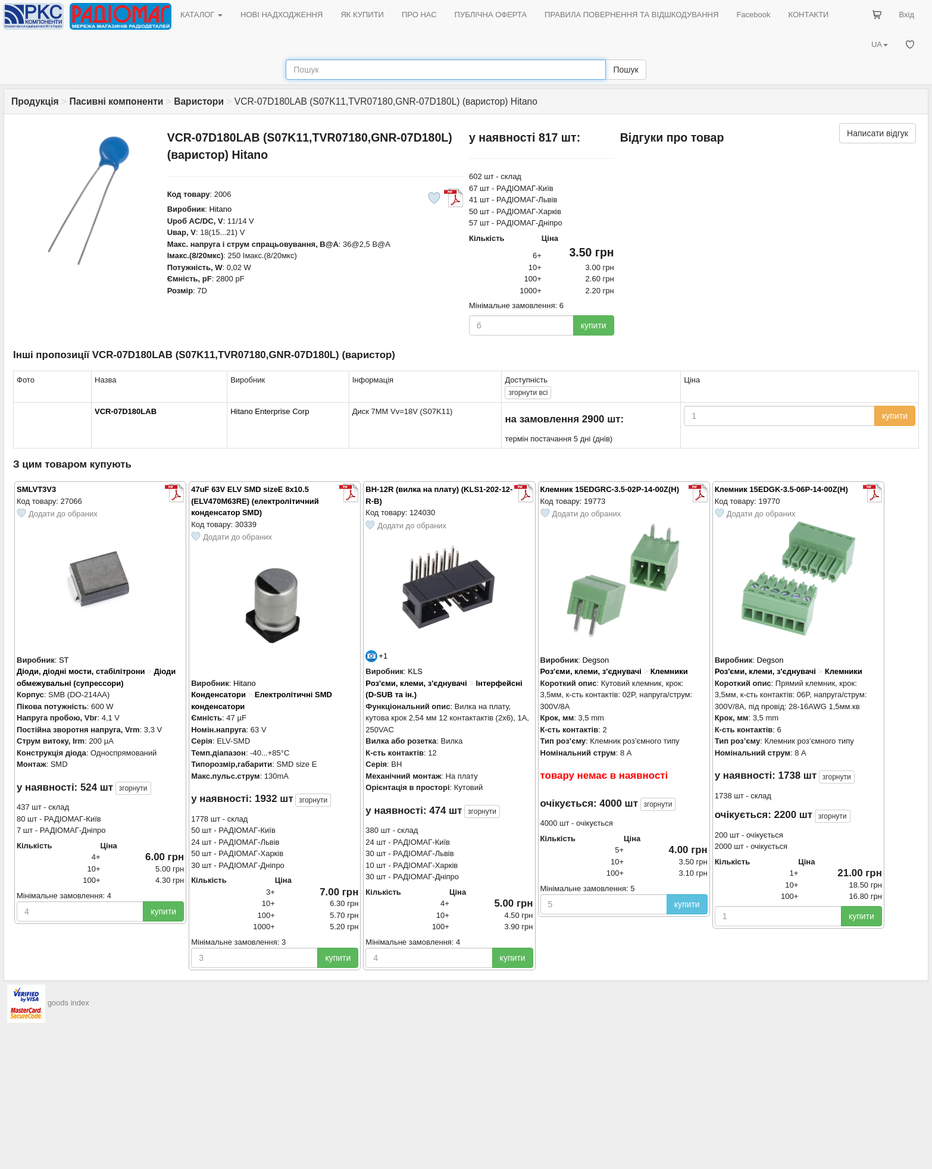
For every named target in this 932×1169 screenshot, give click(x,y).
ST (64, 660)
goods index (68, 1003)
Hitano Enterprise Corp (269, 411)
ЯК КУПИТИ (362, 14)
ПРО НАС (419, 14)
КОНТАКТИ (808, 14)
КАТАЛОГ (201, 14)
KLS (415, 671)
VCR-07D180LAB (126, 411)
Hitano (220, 209)
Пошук (625, 69)
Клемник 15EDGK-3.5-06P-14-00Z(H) (781, 489)
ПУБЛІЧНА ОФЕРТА (491, 14)
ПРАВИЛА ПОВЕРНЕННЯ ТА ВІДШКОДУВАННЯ (631, 14)
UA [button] (879, 44)
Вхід (907, 14)
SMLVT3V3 (36, 489)
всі (528, 392)
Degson (595, 660)
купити (593, 325)
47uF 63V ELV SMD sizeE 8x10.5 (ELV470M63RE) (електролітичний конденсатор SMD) (255, 501)
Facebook (753, 14)
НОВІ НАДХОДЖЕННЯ (281, 14)
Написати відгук (877, 133)
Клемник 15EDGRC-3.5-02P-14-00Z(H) (610, 489)
